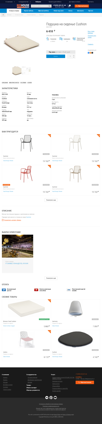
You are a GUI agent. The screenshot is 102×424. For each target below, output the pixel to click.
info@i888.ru (79, 377)
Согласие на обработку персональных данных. (51, 404)
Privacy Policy (57, 414)
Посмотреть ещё (51, 278)
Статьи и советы (7, 389)
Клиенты (5, 377)
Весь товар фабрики (91, 32)
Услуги (53, 374)
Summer (28, 217)
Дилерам (30, 382)
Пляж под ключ (59, 11)
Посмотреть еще (51, 200)
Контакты (91, 2)
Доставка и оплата (74, 2)
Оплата (29, 82)
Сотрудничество (23, 2)
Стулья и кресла (31, 15)
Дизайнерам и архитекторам (35, 380)
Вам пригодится (14, 82)
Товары (28, 385)
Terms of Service (67, 414)
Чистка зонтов (55, 383)
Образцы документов (33, 390)
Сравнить (90, 44)
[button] (39, 23)
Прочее (90, 11)
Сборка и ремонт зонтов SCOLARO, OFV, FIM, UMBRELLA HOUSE (63, 378)
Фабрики (38, 2)
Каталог (9, 15)
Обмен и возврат (31, 388)
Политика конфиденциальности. (51, 406)
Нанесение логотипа (57, 381)
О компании (9, 2)
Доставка (23, 82)
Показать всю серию (92, 36)
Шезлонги (80, 11)
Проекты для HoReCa (55, 2)
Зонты (70, 11)
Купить (56, 56)
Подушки (41, 15)
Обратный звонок (82, 6)
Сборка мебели (56, 386)
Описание (5, 82)
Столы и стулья (14, 11)
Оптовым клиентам (32, 377)
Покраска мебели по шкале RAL (60, 388)
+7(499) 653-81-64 (59, 6)
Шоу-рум (5, 382)
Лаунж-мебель (28, 11)
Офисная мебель (43, 11)
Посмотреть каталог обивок (12, 220)
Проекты (5, 380)
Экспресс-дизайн (56, 391)
